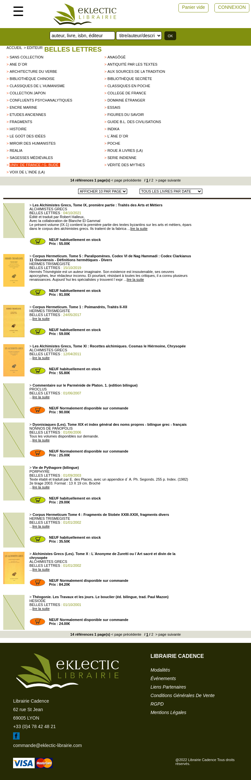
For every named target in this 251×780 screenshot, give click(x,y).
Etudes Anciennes (27, 115)
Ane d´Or (18, 64)
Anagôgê (117, 57)
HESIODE (37, 601)
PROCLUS (38, 389)
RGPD (156, 704)
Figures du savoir (126, 115)
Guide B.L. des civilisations (134, 122)
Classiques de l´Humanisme (37, 86)
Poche (114, 143)
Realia (15, 150)
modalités (160, 670)
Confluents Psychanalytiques (40, 100)
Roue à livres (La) (125, 150)
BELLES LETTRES (73, 49)
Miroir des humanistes (32, 143)
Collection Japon (27, 93)
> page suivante (167, 180)
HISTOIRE (17, 129)
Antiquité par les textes (133, 64)
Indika (114, 129)
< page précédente (126, 180)
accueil (14, 48)
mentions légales (168, 712)
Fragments (20, 122)
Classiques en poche (129, 86)
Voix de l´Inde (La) (27, 172)
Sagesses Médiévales (31, 158)
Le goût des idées (27, 136)
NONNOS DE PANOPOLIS (51, 428)
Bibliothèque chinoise (32, 79)
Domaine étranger (126, 100)
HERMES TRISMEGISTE (49, 264)
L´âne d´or (118, 136)
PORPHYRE (39, 471)
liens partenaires (168, 687)
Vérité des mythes (126, 165)
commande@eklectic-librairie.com (47, 745)
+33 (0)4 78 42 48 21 (34, 726)
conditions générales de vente (182, 695)
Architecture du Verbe (33, 71)
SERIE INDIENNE (122, 158)
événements (163, 678)
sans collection (26, 57)
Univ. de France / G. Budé (33, 165)
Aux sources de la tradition (136, 71)
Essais (114, 107)
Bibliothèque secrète (130, 79)
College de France (127, 93)
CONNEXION (232, 7)
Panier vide (193, 7)
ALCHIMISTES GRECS (48, 209)
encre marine (23, 107)
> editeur (33, 48)
